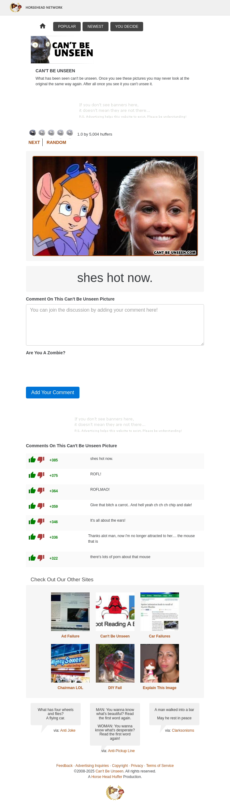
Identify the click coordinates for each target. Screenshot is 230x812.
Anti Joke (67, 730)
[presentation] (73, 370)
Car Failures (159, 636)
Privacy (137, 766)
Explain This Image (160, 688)
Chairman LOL (70, 688)
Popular (67, 26)
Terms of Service (160, 766)
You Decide (126, 26)
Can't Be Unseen (115, 636)
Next (34, 142)
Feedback (64, 766)
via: (56, 730)
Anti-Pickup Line (121, 751)
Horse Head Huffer (106, 777)
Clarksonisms (183, 730)
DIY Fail (115, 688)
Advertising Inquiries (92, 766)
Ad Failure (70, 636)
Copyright (120, 766)
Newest (95, 26)
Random (56, 142)
